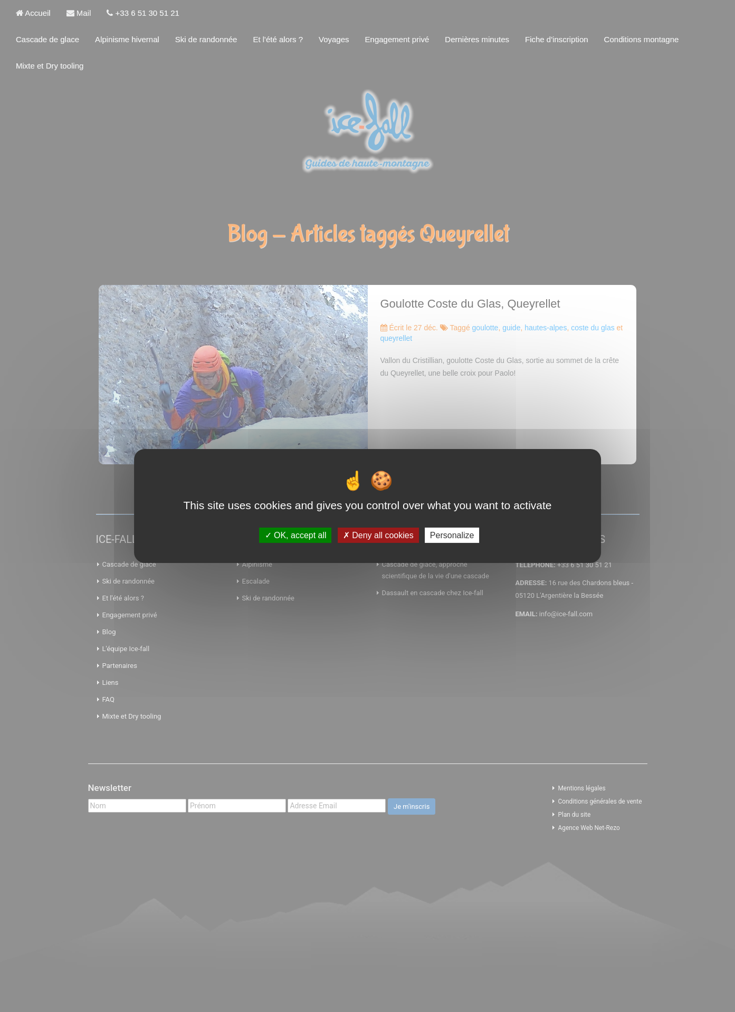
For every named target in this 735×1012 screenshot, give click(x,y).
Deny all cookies (378, 535)
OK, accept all (296, 535)
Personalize (452, 535)
